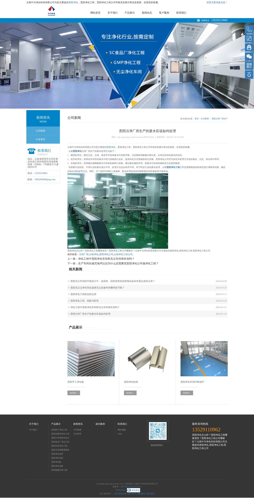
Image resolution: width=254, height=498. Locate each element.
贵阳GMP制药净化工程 (60, 438)
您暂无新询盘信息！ (217, 2)
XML (120, 434)
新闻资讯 (78, 424)
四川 (134, 493)
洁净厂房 (84, 254)
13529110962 (219, 20)
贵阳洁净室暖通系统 (60, 450)
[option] (127, 66)
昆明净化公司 (106, 254)
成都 (139, 493)
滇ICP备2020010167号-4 (131, 486)
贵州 (125, 493)
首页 (196, 119)
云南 (116, 493)
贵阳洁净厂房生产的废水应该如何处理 (220, 119)
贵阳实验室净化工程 (60, 434)
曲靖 (143, 493)
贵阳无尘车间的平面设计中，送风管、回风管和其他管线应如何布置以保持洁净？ (112, 281)
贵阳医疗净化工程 (59, 430)
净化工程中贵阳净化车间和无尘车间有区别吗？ (106, 258)
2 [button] (128, 104)
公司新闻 (40, 131)
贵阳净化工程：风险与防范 (84, 301)
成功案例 (100, 424)
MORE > (74, 393)
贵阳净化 (73, 2)
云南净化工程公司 (123, 254)
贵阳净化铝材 (57, 458)
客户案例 (164, 12)
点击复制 (128, 484)
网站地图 (122, 430)
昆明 (120, 493)
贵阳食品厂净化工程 (60, 442)
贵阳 (130, 493)
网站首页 (95, 12)
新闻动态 (147, 12)
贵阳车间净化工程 (59, 446)
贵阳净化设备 (57, 466)
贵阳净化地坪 (57, 454)
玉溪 (148, 493)
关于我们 (113, 12)
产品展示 (130, 12)
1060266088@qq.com (45, 179)
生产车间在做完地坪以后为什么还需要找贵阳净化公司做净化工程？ (118, 263)
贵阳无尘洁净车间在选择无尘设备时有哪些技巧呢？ (97, 287)
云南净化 (93, 254)
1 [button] (125, 104)
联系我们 (181, 12)
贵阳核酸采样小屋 (59, 470)
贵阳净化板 (56, 462)
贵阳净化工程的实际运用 (83, 294)
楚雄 (152, 493)
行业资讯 (40, 139)
